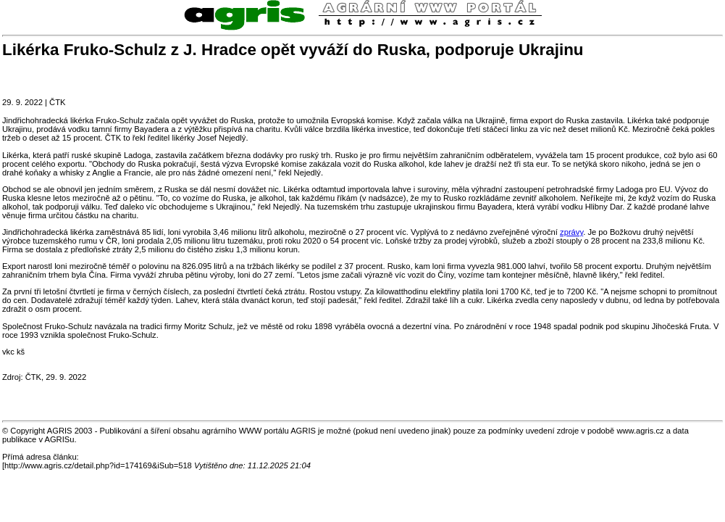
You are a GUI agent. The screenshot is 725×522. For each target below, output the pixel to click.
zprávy (571, 232)
